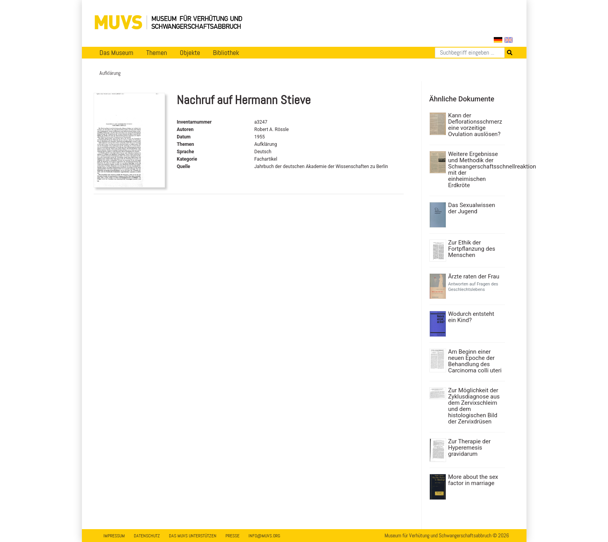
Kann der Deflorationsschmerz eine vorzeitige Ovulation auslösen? (475, 124)
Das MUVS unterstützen (192, 536)
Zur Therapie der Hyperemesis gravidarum (469, 447)
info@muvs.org (264, 536)
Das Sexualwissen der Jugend (471, 208)
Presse (232, 536)
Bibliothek (226, 52)
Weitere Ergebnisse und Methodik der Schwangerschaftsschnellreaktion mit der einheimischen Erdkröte (475, 169)
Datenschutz (147, 536)
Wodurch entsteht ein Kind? (471, 317)
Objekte (190, 52)
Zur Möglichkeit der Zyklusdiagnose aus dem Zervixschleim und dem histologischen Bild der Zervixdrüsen (474, 406)
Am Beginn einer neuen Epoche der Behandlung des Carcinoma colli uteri (475, 361)
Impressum (114, 536)
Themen (156, 52)
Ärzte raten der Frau (473, 276)
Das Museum (116, 52)
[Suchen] (470, 53)
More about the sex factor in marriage (473, 480)
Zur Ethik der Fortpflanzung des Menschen (471, 248)
